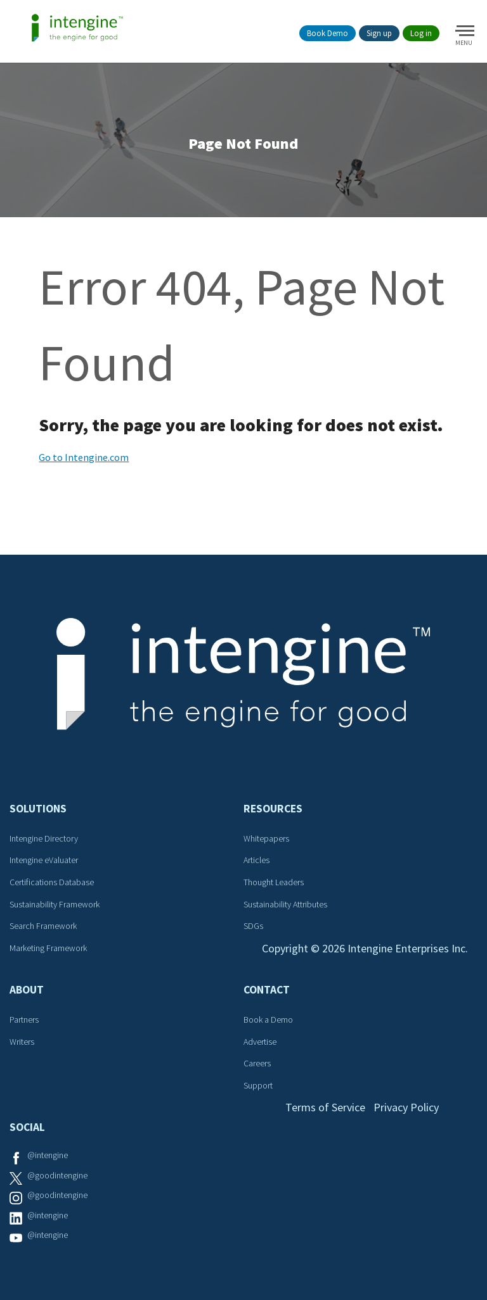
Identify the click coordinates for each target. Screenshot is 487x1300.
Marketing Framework (48, 948)
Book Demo (327, 33)
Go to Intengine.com (84, 457)
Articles (256, 860)
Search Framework (43, 925)
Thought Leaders (274, 882)
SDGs (253, 925)
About (27, 990)
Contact (267, 990)
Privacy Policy (406, 1107)
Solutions (38, 809)
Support (258, 1085)
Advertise (260, 1041)
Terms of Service (325, 1107)
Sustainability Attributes (285, 904)
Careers (257, 1063)
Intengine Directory (44, 838)
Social (27, 1127)
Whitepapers (266, 838)
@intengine (47, 1155)
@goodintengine (57, 1175)
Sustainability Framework (55, 904)
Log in (421, 33)
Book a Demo (268, 1019)
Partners (24, 1019)
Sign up (379, 33)
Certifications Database (52, 882)
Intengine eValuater (44, 860)
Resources (273, 809)
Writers (22, 1041)
